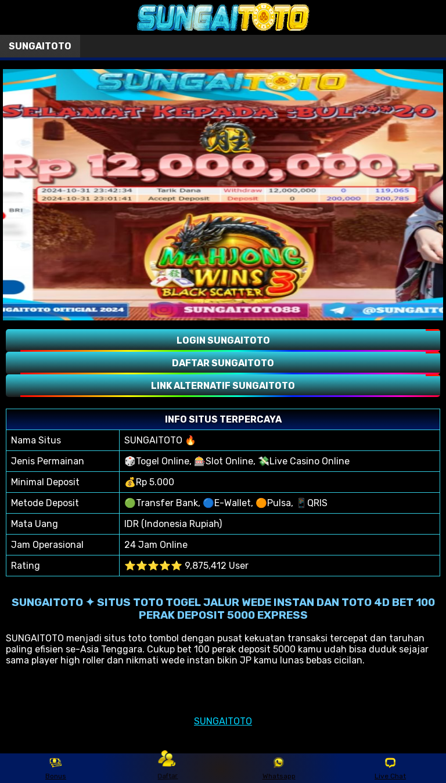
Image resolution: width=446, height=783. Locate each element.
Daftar (167, 767)
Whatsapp (279, 768)
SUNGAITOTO (223, 721)
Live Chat (390, 768)
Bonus (55, 768)
